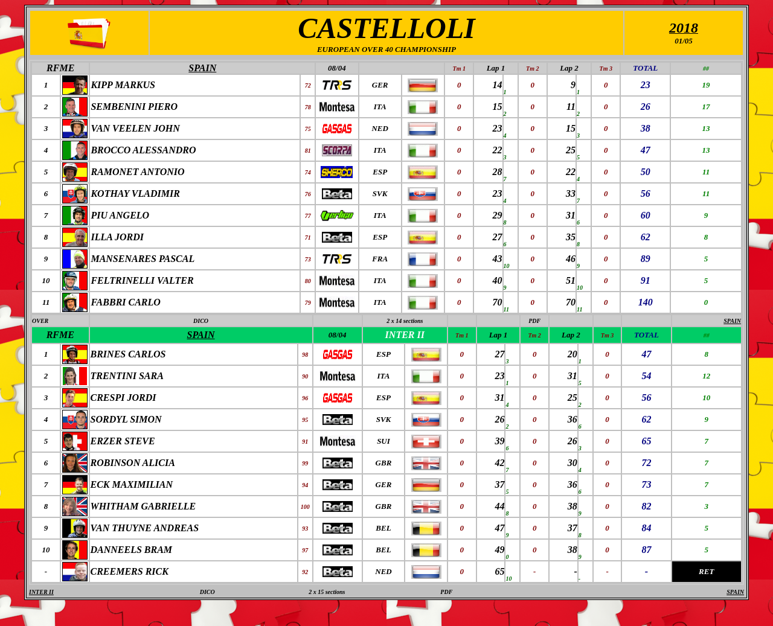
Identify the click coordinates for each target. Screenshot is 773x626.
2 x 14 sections (404, 321)
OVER (40, 321)
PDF (534, 321)
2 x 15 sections (327, 592)
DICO (200, 321)
